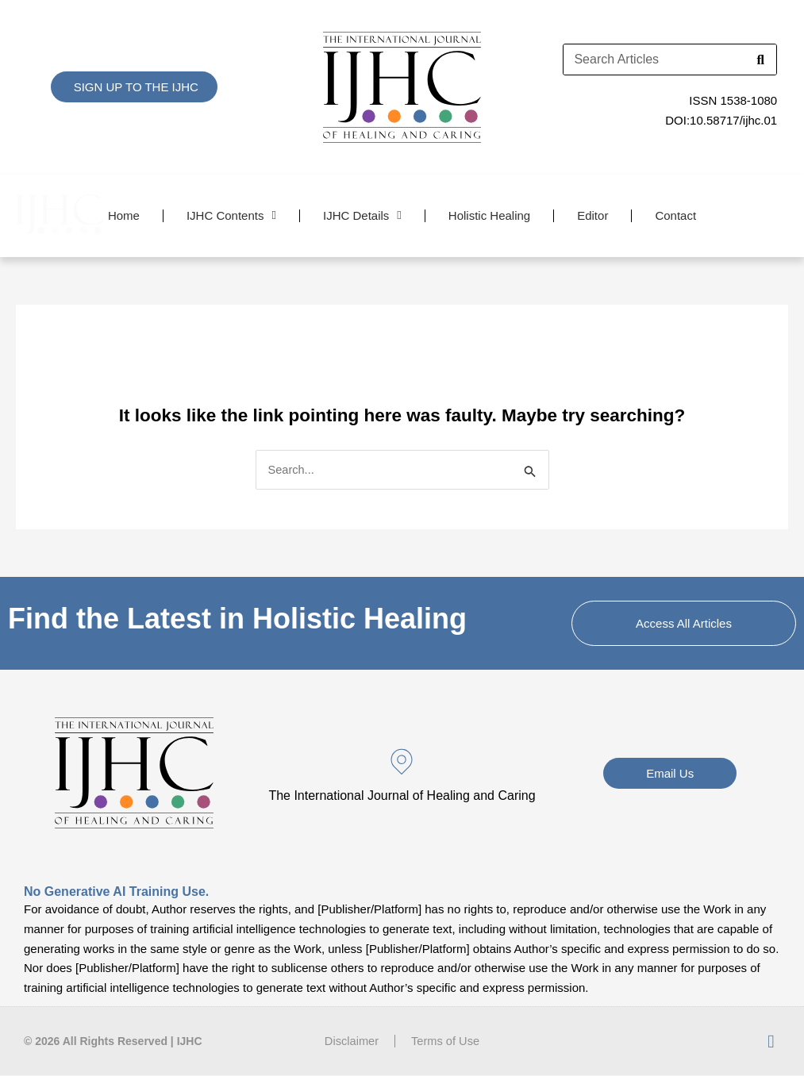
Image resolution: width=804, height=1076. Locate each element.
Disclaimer (351, 1041)
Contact (675, 215)
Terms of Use (446, 1041)
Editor (592, 215)
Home (124, 215)
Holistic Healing (489, 215)
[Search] (760, 59)
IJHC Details (362, 215)
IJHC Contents (231, 215)
